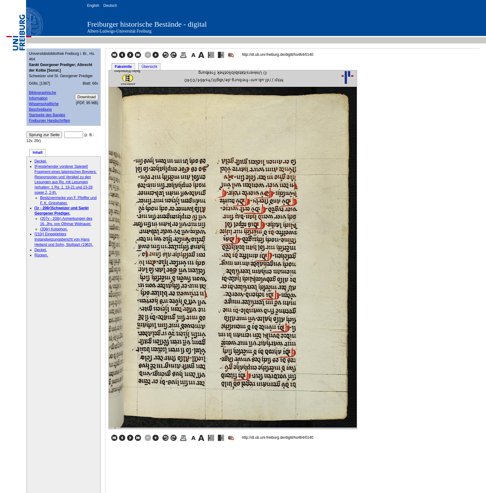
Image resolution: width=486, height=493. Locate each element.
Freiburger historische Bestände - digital (147, 24)
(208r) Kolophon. (54, 229)
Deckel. (40, 161)
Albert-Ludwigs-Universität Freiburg (119, 31)
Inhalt (38, 152)
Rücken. (41, 255)
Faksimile (123, 66)
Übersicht (149, 66)
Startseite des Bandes (47, 115)
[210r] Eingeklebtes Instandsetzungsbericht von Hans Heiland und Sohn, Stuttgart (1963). (63, 239)
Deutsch (110, 5)
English (93, 5)
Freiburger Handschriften (49, 120)
